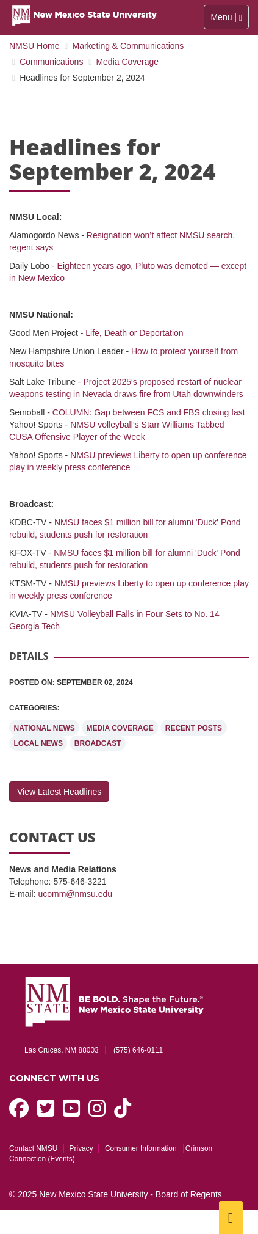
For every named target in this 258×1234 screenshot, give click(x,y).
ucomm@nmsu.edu (75, 894)
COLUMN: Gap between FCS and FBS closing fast (148, 412)
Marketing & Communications (128, 46)
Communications (51, 62)
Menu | (229, 16)
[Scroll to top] (231, 1217)
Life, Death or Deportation (134, 333)
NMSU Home (34, 46)
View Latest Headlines (59, 792)
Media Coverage (127, 62)
